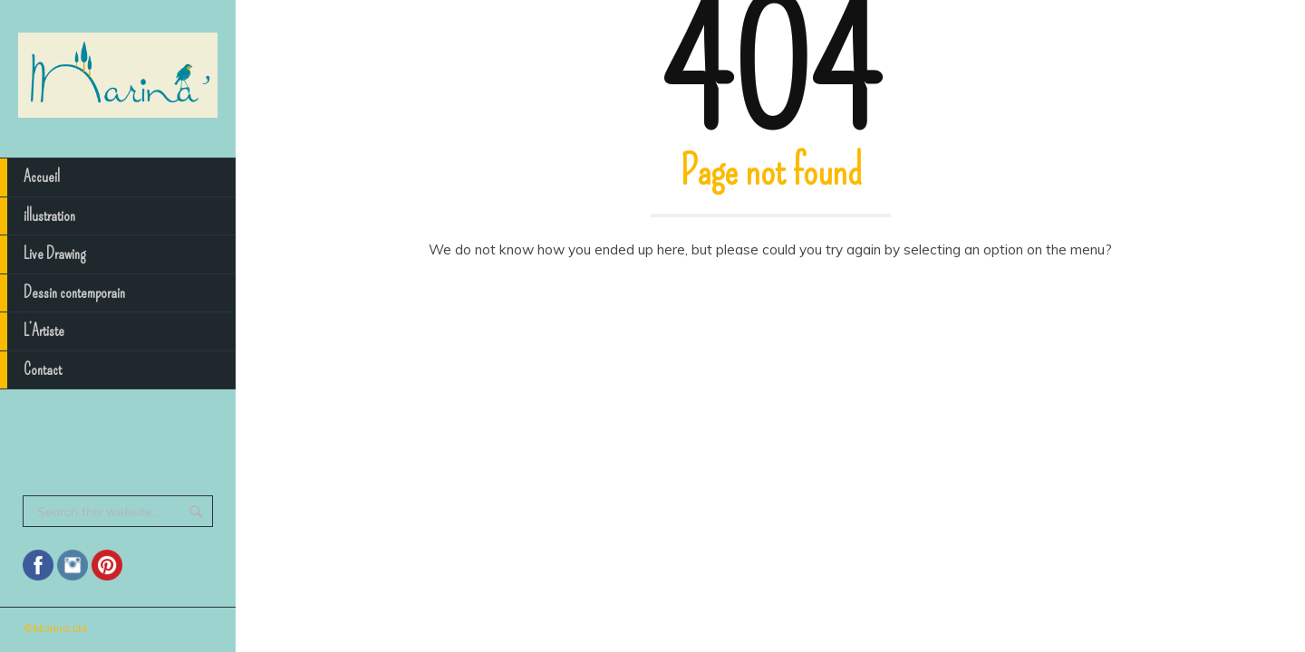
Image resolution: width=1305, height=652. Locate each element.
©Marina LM (55, 628)
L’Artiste (32, 331)
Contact (31, 370)
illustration (37, 216)
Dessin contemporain (62, 293)
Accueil (30, 177)
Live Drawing (42, 254)
